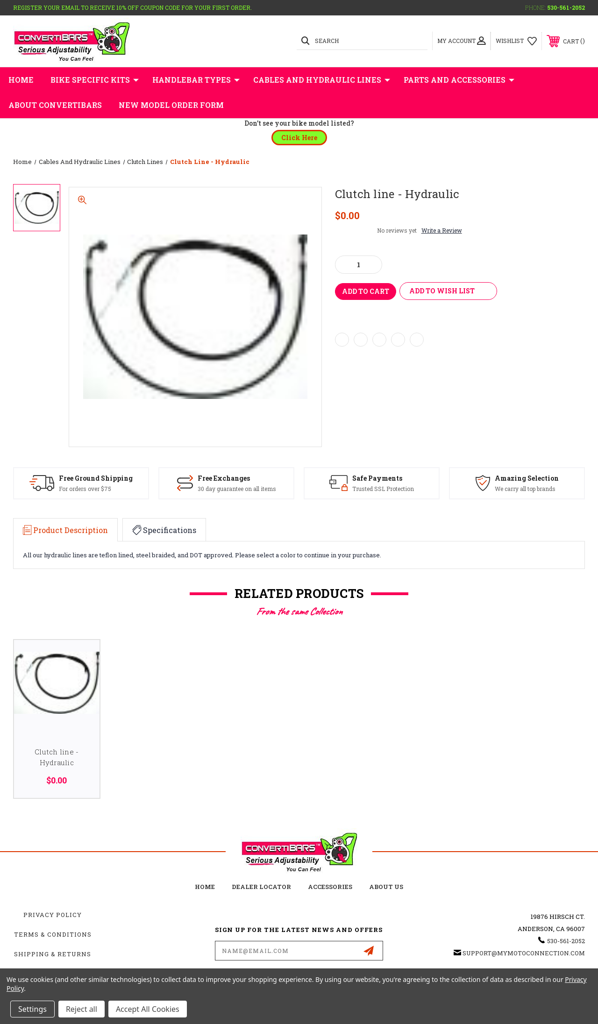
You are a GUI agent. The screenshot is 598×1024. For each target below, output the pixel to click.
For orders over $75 (85, 488)
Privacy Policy (52, 914)
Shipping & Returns (52, 954)
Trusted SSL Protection (383, 488)
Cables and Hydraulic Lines (321, 80)
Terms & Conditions (53, 934)
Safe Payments (377, 478)
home (205, 886)
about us (386, 886)
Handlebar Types (196, 80)
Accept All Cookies (147, 1009)
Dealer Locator (261, 886)
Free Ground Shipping (96, 478)
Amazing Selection (527, 478)
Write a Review (441, 230)
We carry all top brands (525, 488)
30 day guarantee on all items (237, 488)
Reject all (81, 1009)
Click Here (299, 137)
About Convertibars (55, 105)
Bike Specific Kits (94, 80)
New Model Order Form (171, 105)
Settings (32, 1009)
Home (21, 80)
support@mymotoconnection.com (524, 953)
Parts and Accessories (459, 80)
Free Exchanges (224, 478)
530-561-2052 (566, 7)
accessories (330, 886)
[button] (299, 138)
